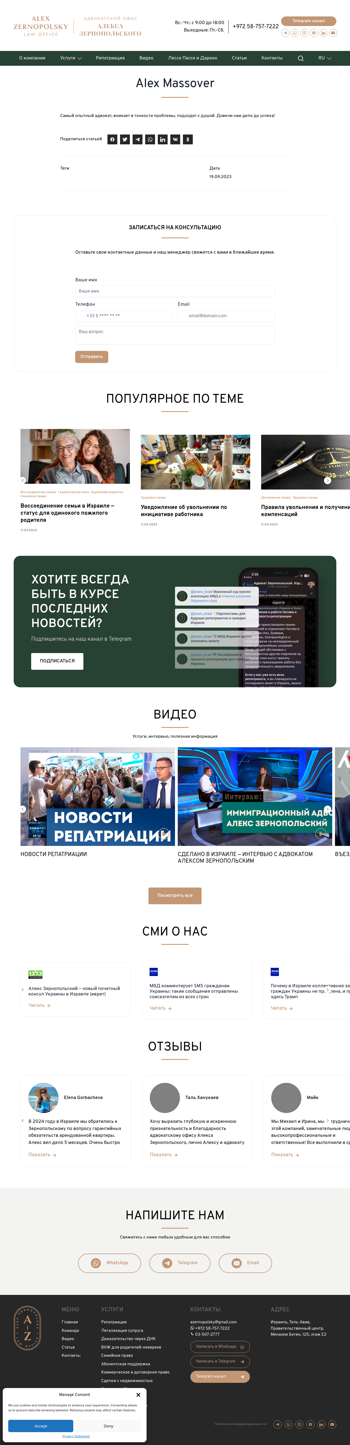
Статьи (239, 56)
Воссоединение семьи (38, 489)
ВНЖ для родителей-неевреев (131, 1344)
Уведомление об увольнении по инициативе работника (184, 509)
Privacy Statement (76, 1436)
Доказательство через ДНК (128, 1336)
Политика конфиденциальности (241, 1422)
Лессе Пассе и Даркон (192, 56)
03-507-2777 (207, 1332)
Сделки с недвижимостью (127, 1378)
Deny (108, 1426)
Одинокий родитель (107, 489)
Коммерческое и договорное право (135, 1370)
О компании (32, 56)
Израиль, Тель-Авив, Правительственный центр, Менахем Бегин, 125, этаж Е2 (298, 1326)
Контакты (272, 56)
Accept (40, 1426)
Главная (70, 1320)
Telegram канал (308, 18)
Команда (70, 1328)
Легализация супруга (122, 1328)
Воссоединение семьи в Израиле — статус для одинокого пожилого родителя (67, 510)
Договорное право (276, 495)
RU (322, 56)
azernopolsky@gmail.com (213, 1320)
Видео (146, 56)
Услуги (67, 56)
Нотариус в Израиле (121, 1386)
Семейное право (33, 493)
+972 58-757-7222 (256, 24)
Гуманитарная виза (73, 489)
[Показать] (42, 1152)
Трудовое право (153, 495)
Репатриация (110, 56)
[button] (138, 1395)
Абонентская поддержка (125, 1361)
